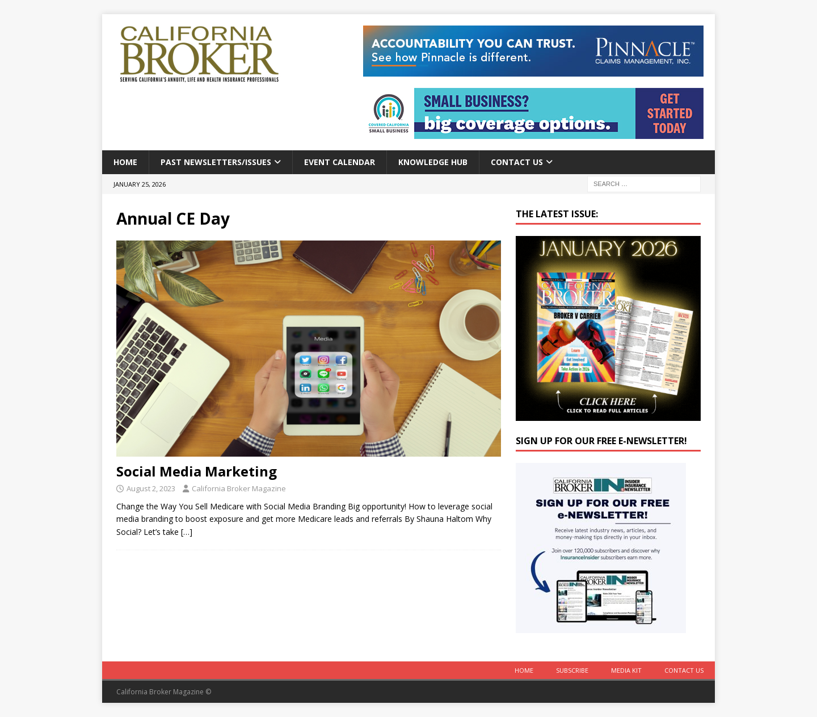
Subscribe (572, 670)
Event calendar (339, 162)
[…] (186, 531)
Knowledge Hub (433, 162)
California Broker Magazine (239, 488)
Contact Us (517, 162)
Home (125, 162)
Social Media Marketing (196, 471)
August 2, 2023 (151, 488)
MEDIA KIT (626, 670)
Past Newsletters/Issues (216, 162)
